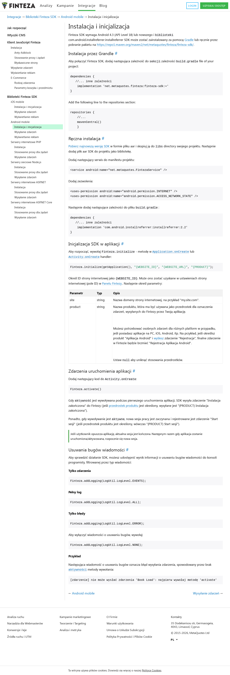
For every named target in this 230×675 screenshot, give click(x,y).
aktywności (85, 587)
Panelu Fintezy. (117, 289)
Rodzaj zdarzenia (25, 82)
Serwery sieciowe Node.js (28, 162)
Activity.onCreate (84, 262)
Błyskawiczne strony (28, 62)
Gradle (205, 40)
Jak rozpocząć (19, 28)
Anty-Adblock (23, 52)
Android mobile (80, 17)
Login (188, 5)
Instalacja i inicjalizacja (29, 106)
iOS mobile (18, 101)
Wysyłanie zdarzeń (23, 67)
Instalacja (17, 47)
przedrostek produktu (146, 417)
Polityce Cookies (156, 670)
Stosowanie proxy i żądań (31, 57)
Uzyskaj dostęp (212, 5)
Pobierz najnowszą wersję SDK (91, 151)
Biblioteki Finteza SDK (45, 17)
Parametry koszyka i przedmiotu (36, 87)
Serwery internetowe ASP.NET (31, 182)
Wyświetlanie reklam (25, 72)
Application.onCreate (176, 257)
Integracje (15, 17)
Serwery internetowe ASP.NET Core (34, 202)
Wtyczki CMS (18, 35)
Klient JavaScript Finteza (28, 42)
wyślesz (200, 344)
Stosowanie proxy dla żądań (33, 152)
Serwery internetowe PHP (28, 142)
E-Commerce (19, 77)
